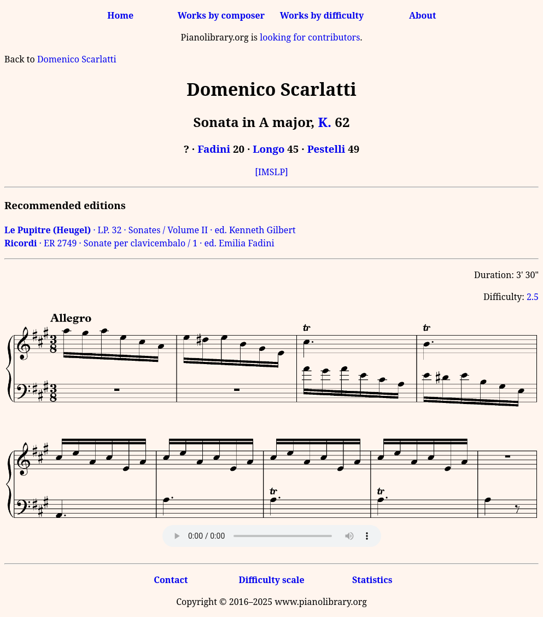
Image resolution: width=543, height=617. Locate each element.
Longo (268, 148)
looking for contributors (310, 37)
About (422, 15)
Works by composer (221, 15)
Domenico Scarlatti (76, 59)
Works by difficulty (322, 15)
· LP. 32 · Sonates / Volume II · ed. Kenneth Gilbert (150, 230)
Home (120, 15)
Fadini (213, 148)
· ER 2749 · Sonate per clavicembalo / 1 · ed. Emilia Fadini (139, 243)
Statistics (372, 580)
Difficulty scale (271, 580)
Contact (171, 580)
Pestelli (326, 148)
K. (324, 122)
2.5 (533, 297)
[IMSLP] (271, 172)
